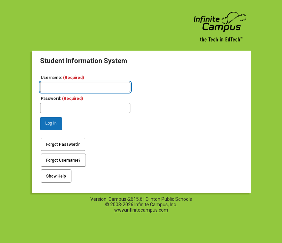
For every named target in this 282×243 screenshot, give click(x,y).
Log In (51, 123)
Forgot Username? (63, 160)
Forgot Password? (63, 144)
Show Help (56, 176)
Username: (62, 77)
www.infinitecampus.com (141, 210)
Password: (62, 98)
